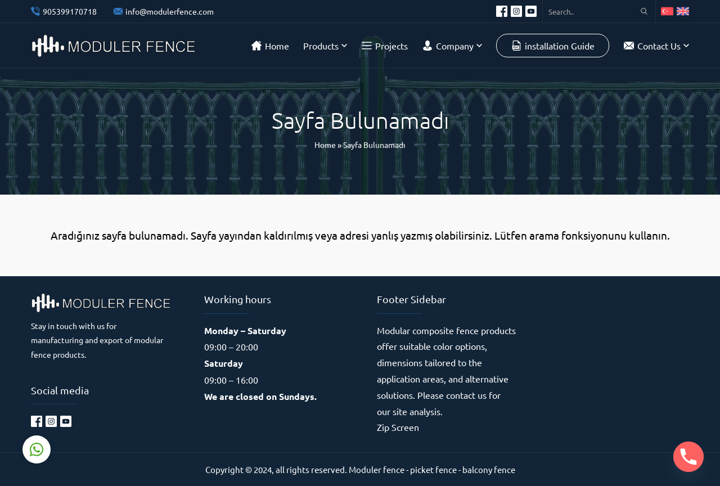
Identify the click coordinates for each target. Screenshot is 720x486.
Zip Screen (398, 427)
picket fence (433, 469)
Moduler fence (376, 469)
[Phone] (688, 457)
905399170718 (70, 11)
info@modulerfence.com (169, 11)
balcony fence (488, 469)
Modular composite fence (428, 330)
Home (325, 145)
